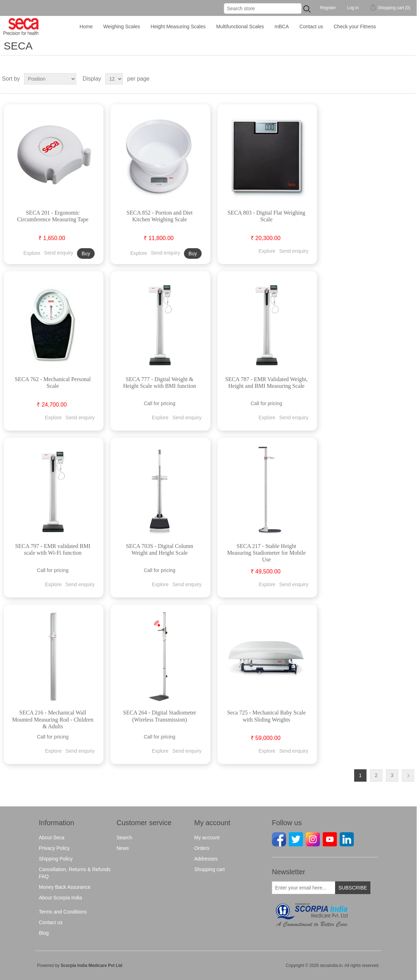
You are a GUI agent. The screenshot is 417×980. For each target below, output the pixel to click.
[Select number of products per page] (114, 78)
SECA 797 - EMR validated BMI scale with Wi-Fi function (52, 549)
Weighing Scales (121, 26)
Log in (353, 7)
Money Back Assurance (64, 887)
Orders (201, 848)
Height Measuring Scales (178, 26)
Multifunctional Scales (240, 26)
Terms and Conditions (63, 912)
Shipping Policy (56, 859)
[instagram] (312, 839)
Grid (397, 78)
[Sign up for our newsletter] (303, 887)
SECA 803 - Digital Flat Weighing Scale (266, 216)
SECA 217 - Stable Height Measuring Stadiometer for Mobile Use (266, 552)
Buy (86, 253)
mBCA (282, 26)
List (410, 78)
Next (408, 775)
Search (124, 837)
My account (207, 837)
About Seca (51, 837)
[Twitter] (295, 839)
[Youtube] (329, 839)
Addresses (206, 859)
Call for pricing (159, 403)
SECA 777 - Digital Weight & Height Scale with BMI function (159, 382)
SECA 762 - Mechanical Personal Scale (53, 382)
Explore (31, 253)
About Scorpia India (60, 897)
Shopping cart (209, 869)
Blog (44, 933)
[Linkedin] (346, 839)
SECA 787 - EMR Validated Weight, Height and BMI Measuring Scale (266, 382)
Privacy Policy (54, 848)
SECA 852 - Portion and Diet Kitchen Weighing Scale (159, 216)
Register (328, 7)
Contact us (311, 26)
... (307, 9)
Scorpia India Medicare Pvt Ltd (92, 965)
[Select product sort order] (50, 78)
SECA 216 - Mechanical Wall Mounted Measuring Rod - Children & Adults (52, 719)
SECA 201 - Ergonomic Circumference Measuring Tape (52, 216)
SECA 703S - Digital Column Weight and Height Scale (159, 549)
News (123, 848)
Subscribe (353, 888)
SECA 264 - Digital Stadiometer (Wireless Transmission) (159, 716)
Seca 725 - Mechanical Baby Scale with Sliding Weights (266, 716)
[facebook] (278, 839)
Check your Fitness (355, 26)
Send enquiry (58, 253)
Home (86, 26)
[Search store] (263, 8)
